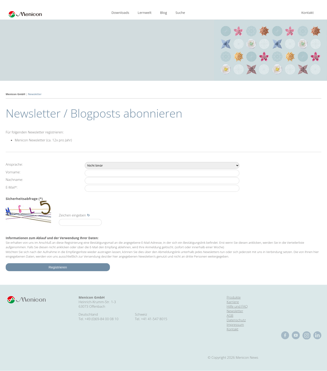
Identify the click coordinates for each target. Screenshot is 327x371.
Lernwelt (144, 12)
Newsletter (35, 94)
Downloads (120, 12)
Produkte (234, 297)
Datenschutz (236, 320)
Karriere (233, 302)
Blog (163, 12)
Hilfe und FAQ (237, 306)
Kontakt (307, 12)
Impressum (235, 324)
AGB (230, 315)
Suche (180, 12)
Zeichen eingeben (72, 215)
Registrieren (58, 267)
